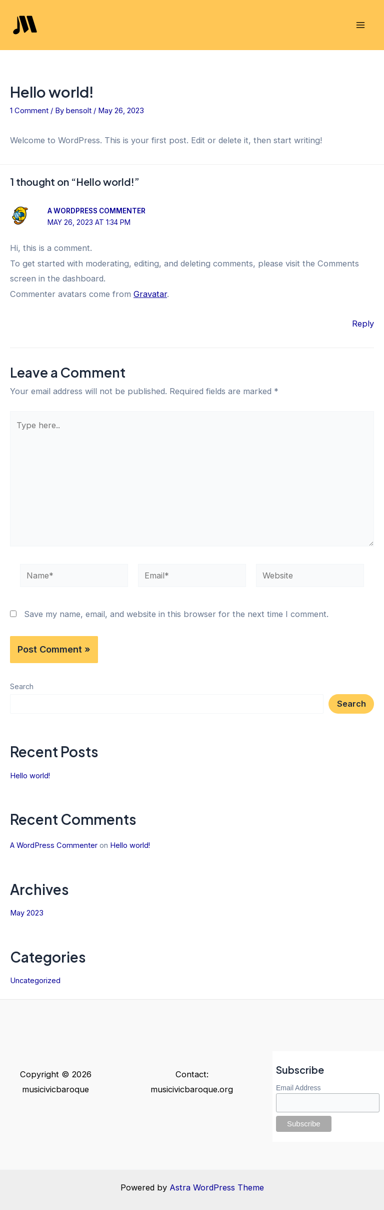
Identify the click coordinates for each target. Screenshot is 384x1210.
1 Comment (29, 110)
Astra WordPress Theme (217, 1187)
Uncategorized (35, 980)
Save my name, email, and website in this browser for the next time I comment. (176, 614)
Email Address (298, 1088)
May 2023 (27, 913)
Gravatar (150, 294)
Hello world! (30, 775)
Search (22, 686)
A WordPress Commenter (97, 211)
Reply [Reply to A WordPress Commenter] (363, 324)
